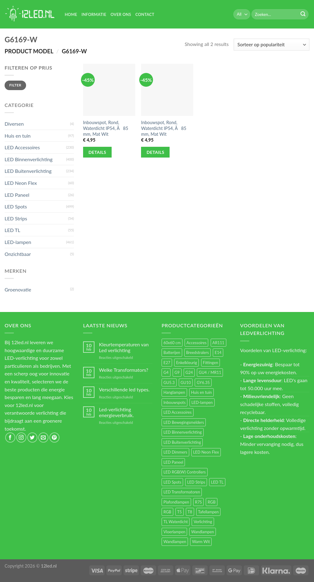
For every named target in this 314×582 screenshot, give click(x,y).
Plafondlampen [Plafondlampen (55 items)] (176, 502)
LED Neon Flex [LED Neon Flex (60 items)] (206, 452)
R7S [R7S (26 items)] (198, 502)
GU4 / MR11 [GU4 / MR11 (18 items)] (210, 372)
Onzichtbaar (18, 254)
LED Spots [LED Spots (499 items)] (172, 482)
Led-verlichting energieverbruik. (116, 412)
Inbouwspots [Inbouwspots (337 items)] (174, 402)
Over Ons (121, 14)
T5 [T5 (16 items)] (179, 511)
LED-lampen (18, 242)
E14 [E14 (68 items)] (218, 352)
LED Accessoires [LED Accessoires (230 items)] (177, 412)
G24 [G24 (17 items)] (189, 372)
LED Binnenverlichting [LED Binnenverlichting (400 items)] (182, 432)
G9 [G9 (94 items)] (177, 372)
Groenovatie (18, 289)
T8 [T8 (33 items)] (190, 511)
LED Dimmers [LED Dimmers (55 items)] (175, 452)
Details (97, 152)
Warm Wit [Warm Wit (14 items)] (201, 541)
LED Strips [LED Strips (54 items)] (196, 482)
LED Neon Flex (21, 183)
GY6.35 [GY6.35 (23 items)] (203, 382)
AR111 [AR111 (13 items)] (218, 342)
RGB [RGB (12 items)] (167, 511)
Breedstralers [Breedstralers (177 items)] (197, 352)
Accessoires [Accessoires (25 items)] (196, 342)
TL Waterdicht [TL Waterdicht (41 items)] (175, 521)
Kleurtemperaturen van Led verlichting (124, 347)
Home (71, 14)
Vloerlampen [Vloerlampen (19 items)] (174, 531)
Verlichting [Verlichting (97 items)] (202, 521)
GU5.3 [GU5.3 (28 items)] (169, 382)
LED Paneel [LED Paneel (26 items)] (173, 462)
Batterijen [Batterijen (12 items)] (171, 352)
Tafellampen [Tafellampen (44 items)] (208, 511)
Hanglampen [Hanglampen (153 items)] (174, 392)
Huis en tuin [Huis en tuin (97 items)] (201, 392)
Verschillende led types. (124, 389)
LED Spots (16, 206)
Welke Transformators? (123, 370)
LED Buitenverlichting (28, 171)
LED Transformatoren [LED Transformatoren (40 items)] (181, 491)
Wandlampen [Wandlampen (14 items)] (174, 541)
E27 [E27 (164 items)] (166, 362)
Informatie (94, 14)
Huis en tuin (18, 136)
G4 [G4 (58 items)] (166, 372)
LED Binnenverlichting (28, 159)
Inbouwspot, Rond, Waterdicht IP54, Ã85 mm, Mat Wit (105, 128)
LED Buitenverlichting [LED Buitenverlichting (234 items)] (182, 442)
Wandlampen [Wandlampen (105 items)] (202, 531)
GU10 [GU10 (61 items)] (186, 382)
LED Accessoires (22, 147)
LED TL (12, 230)
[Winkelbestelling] (271, 45)
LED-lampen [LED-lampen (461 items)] (202, 402)
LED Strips (16, 218)
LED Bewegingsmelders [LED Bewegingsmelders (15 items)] (183, 422)
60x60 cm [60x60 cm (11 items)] (172, 342)
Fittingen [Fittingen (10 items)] (210, 362)
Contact (144, 14)
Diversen (14, 124)
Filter (15, 85)
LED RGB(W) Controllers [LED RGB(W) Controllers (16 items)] (184, 472)
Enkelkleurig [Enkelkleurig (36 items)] (186, 362)
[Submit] (303, 14)
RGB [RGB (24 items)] (212, 502)
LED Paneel (17, 195)
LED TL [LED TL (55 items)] (217, 482)
